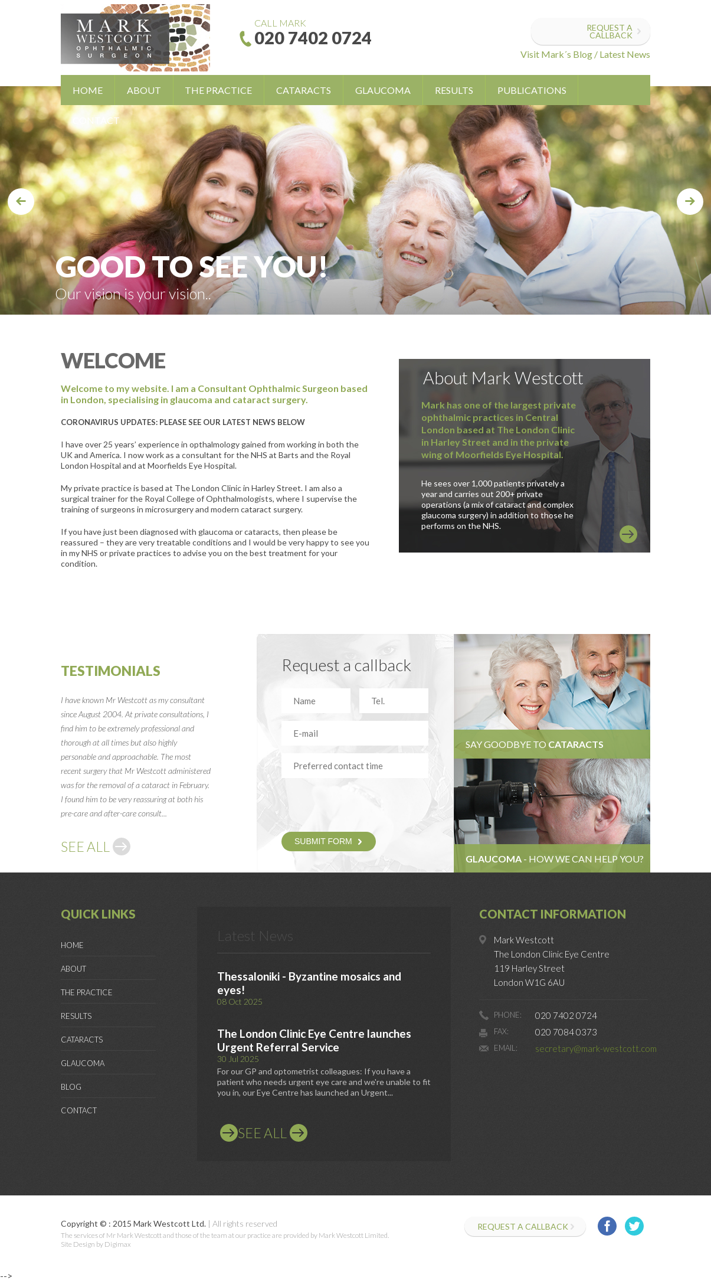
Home (88, 90)
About (144, 90)
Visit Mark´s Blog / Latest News (585, 54)
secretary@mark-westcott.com (596, 1048)
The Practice (218, 90)
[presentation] (350, 803)
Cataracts (303, 90)
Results (454, 90)
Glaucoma (383, 90)
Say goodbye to (535, 744)
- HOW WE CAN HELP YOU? (555, 858)
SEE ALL (85, 846)
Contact (96, 120)
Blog (71, 1087)
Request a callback (610, 31)
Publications (531, 90)
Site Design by (82, 1244)
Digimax (117, 1244)
